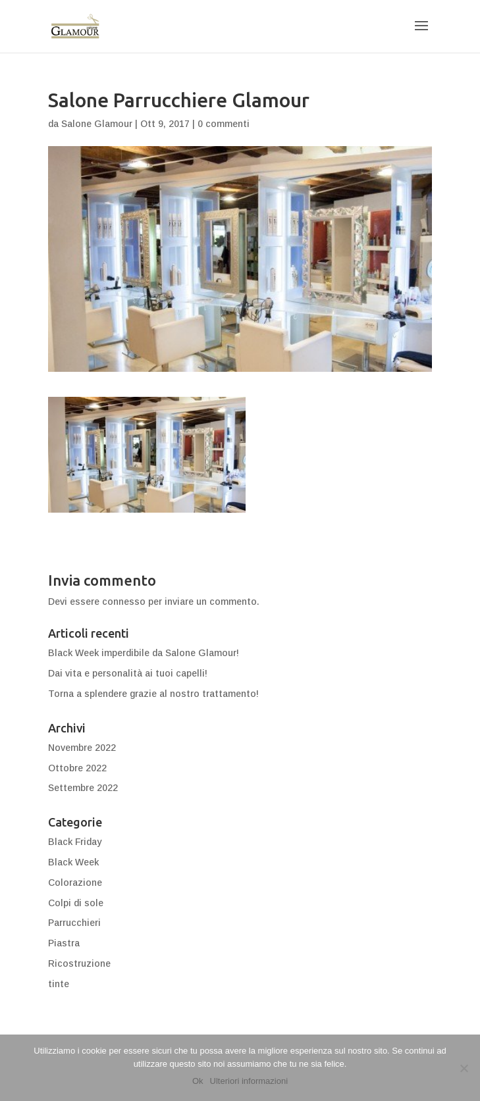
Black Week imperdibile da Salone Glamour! (143, 653)
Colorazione (75, 882)
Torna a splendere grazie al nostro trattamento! (153, 693)
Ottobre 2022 (77, 768)
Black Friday (74, 841)
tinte (58, 984)
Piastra (64, 943)
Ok (197, 1081)
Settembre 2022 (83, 787)
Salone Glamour (96, 123)
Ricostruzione (79, 963)
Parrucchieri (74, 922)
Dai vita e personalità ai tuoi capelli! (127, 673)
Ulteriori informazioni (249, 1081)
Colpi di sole (75, 903)
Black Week (73, 862)
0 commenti (224, 123)
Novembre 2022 (82, 747)
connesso (124, 601)
